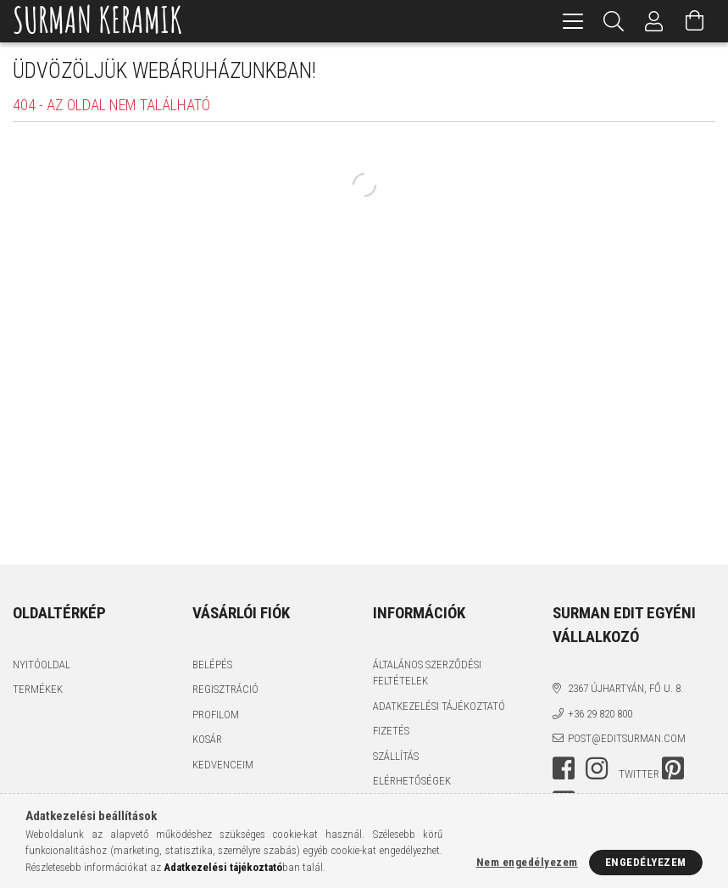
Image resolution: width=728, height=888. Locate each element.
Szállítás (396, 756)
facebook (564, 768)
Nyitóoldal (41, 664)
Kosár (207, 739)
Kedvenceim (222, 764)
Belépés (212, 664)
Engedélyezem (645, 862)
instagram (597, 768)
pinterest (673, 768)
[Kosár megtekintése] (695, 21)
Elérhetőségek (412, 780)
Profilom (215, 714)
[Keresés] (613, 21)
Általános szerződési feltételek (427, 673)
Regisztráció (225, 689)
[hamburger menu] (573, 21)
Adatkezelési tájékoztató (439, 706)
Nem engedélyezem (527, 862)
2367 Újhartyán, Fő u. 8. (625, 688)
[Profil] (654, 21)
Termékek (38, 689)
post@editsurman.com (627, 738)
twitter (639, 773)
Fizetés (391, 730)
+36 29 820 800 (600, 713)
